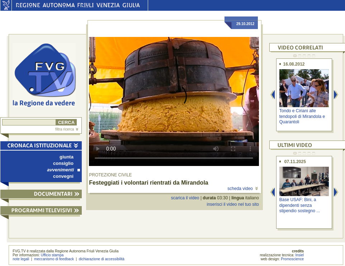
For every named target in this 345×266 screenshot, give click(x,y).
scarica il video (185, 197)
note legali (21, 259)
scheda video (242, 188)
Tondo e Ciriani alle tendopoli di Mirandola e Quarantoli (302, 116)
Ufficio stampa (52, 255)
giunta (67, 157)
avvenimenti (63, 169)
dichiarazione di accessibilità (101, 259)
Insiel (300, 255)
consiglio (63, 163)
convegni (63, 176)
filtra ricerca (66, 129)
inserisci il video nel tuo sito (233, 204)
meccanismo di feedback (54, 259)
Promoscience (292, 259)
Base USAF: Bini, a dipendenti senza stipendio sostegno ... (299, 205)
